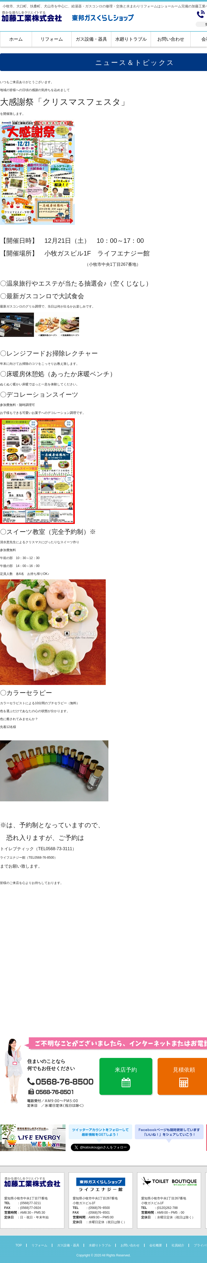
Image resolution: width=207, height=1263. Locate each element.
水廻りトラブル (131, 39)
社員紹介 (178, 1245)
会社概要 (155, 1245)
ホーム (16, 39)
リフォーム (51, 39)
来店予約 (126, 1070)
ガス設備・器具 (91, 39)
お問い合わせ (170, 39)
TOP (18, 1245)
